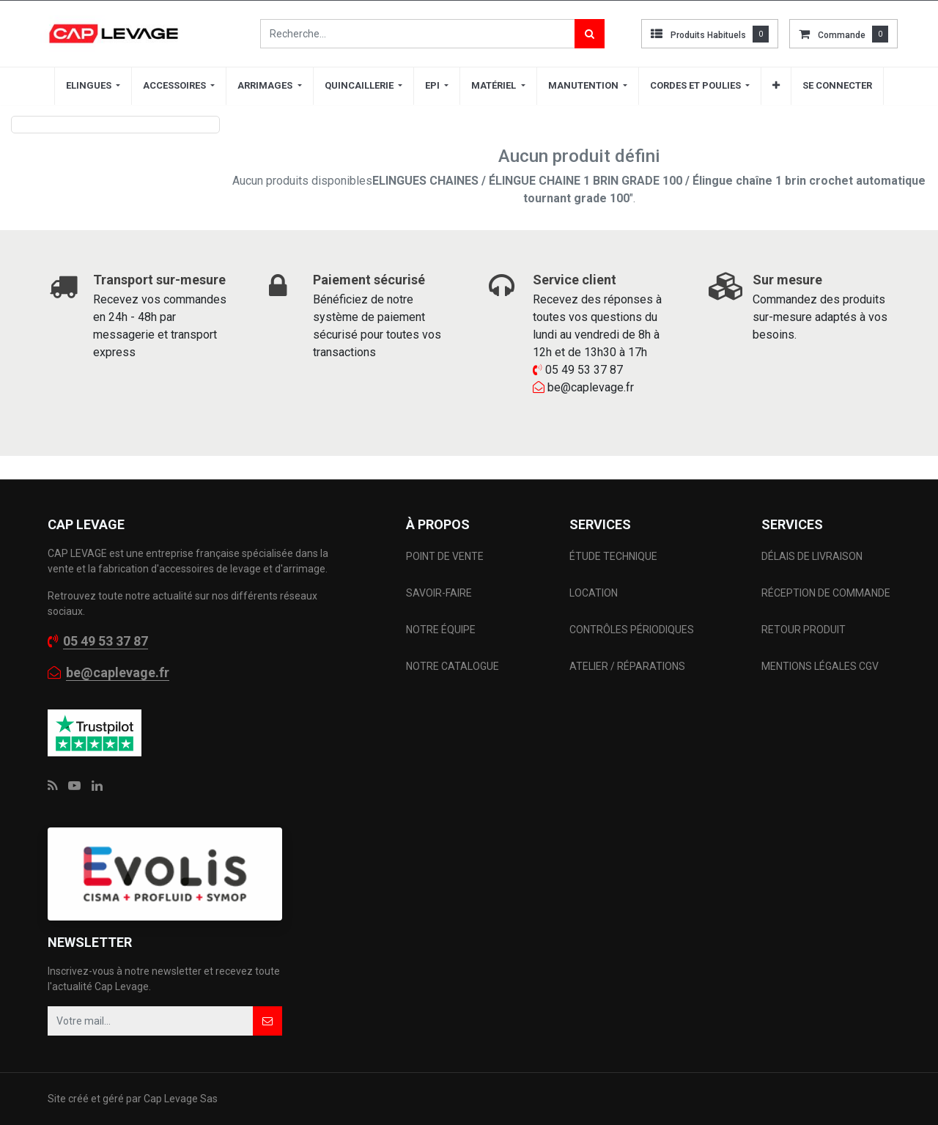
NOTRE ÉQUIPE (441, 629)
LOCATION (594, 593)
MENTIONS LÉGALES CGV (820, 666)
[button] (776, 85)
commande (841, 35)
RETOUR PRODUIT (803, 629)
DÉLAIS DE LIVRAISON (813, 556)
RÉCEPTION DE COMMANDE (825, 593)
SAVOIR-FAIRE (439, 593)
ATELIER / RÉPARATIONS (627, 666)
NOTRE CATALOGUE (452, 666)
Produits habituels (708, 35)
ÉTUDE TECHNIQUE (614, 556)
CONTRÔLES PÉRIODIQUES (631, 629)
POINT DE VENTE (445, 556)
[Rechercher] (590, 33)
